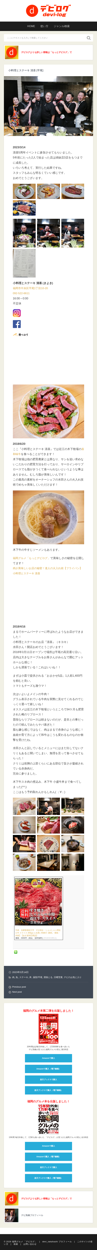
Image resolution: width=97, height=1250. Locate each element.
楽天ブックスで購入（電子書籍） (48, 1110)
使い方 (44, 26)
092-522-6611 (21, 294)
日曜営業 (61, 996)
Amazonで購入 (48, 1078)
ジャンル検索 (63, 26)
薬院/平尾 (39, 996)
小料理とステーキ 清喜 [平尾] (26, 71)
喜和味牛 (18, 454)
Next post (17, 1011)
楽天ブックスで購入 (48, 1099)
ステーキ (24, 996)
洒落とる (50, 996)
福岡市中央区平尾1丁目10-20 (31, 288)
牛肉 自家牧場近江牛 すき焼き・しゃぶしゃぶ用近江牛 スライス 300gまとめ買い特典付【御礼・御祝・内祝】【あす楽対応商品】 (38, 952)
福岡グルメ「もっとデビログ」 (32, 558)
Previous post (19, 1006)
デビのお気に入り (76, 996)
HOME (29, 26)
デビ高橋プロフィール (33, 1236)
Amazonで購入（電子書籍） (48, 1088)
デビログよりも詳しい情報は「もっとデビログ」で (47, 52)
